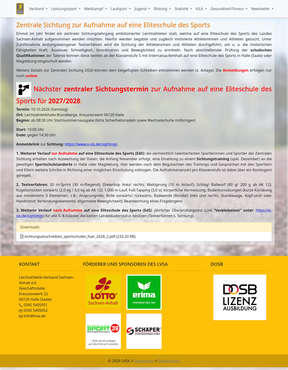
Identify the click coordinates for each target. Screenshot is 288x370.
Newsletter (261, 8)
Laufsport (119, 8)
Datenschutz (169, 360)
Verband (37, 8)
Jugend (140, 8)
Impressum (144, 360)
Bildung (161, 8)
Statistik (182, 8)
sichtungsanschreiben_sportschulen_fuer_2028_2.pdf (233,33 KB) (78, 236)
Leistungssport (64, 8)
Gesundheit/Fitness (228, 8)
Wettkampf (94, 8)
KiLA (200, 8)
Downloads (29, 227)
